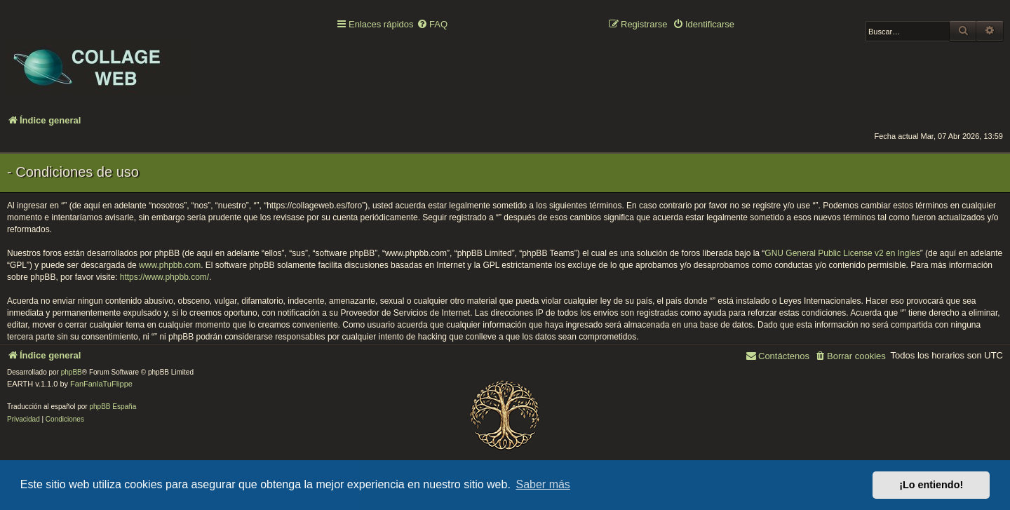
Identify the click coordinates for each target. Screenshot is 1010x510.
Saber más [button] (543, 484)
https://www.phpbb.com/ (164, 277)
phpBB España (112, 406)
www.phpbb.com (170, 265)
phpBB (71, 372)
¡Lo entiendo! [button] (931, 484)
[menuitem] (432, 25)
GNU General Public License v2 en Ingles (842, 253)
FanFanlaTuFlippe (101, 384)
